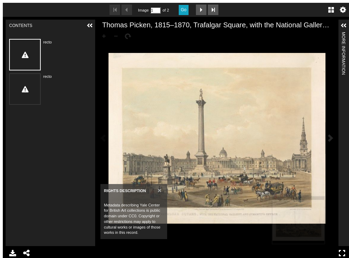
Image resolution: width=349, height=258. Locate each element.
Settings (343, 10)
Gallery (331, 10)
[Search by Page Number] (155, 10)
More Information (343, 35)
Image (143, 10)
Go (183, 9)
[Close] (159, 190)
